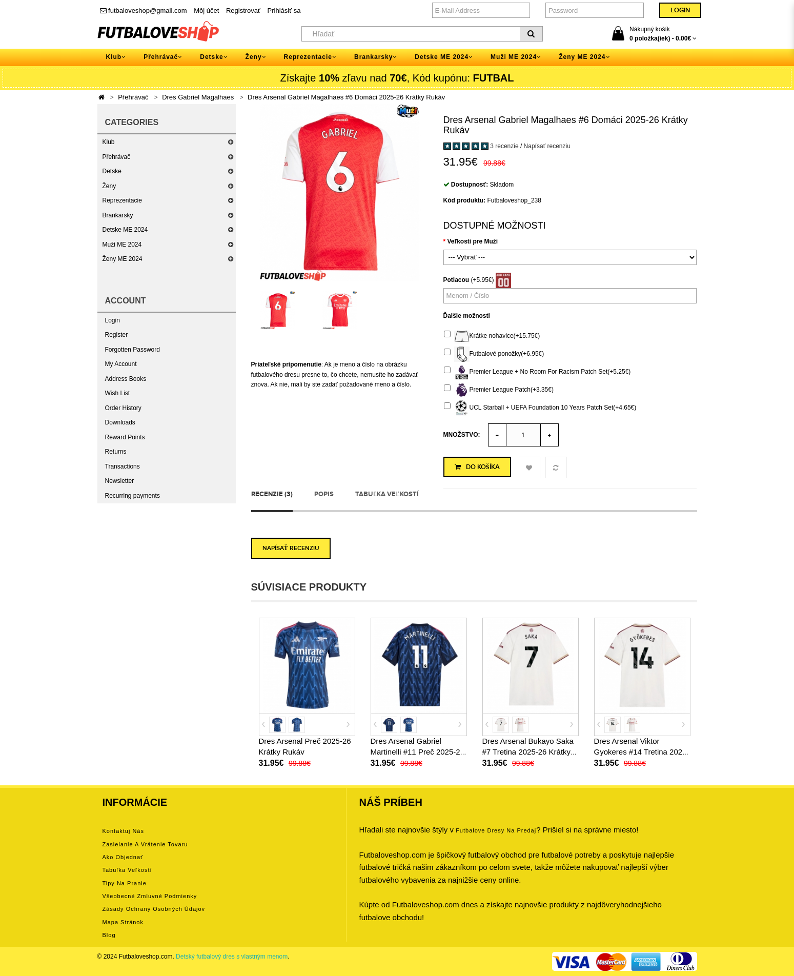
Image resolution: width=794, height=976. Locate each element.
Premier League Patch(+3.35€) (499, 390)
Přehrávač (133, 97)
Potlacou (456, 279)
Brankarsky (118, 215)
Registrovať (243, 10)
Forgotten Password (132, 349)
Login (112, 320)
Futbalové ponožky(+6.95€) (494, 354)
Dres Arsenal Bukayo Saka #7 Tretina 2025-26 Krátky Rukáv (528, 752)
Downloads (120, 422)
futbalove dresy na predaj (496, 830)
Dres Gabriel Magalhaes (198, 97)
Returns (116, 451)
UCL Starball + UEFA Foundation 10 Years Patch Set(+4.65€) (540, 408)
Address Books (126, 378)
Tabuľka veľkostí (386, 494)
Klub (109, 142)
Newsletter (119, 480)
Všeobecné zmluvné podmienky (150, 896)
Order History (123, 408)
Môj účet (206, 10)
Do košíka (477, 467)
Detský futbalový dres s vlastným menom (232, 956)
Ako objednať (123, 857)
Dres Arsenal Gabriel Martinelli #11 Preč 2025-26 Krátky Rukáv (417, 752)
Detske (112, 171)
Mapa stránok (123, 922)
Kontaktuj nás (123, 831)
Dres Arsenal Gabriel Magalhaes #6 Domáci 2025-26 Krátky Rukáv (346, 97)
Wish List (117, 393)
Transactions (122, 466)
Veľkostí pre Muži (472, 241)
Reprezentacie (122, 200)
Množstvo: (461, 434)
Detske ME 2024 (125, 229)
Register (116, 334)
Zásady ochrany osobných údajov (154, 909)
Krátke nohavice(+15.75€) (492, 336)
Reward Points (125, 437)
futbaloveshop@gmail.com (143, 10)
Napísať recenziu (547, 146)
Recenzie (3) (272, 494)
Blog (109, 935)
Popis (324, 494)
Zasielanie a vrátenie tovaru (145, 844)
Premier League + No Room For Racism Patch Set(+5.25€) (537, 372)
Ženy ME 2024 (122, 258)
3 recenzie (504, 146)
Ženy (109, 186)
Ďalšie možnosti (466, 315)
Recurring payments (132, 495)
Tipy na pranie (125, 883)
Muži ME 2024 (122, 244)
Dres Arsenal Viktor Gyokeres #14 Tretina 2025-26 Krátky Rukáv (641, 752)
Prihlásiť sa (284, 10)
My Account (121, 364)
